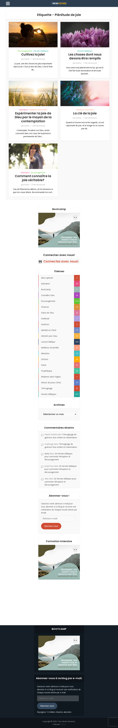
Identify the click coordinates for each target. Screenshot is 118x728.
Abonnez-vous (51, 526)
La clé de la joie (85, 113)
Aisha (26, 59)
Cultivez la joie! (33, 54)
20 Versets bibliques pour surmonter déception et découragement (58, 456)
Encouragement (25, 51)
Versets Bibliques (41, 51)
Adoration (23, 110)
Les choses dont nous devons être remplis (85, 56)
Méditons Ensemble (38, 110)
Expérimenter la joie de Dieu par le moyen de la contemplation (33, 117)
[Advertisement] (59, 601)
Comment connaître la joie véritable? (33, 178)
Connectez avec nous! (59, 255)
